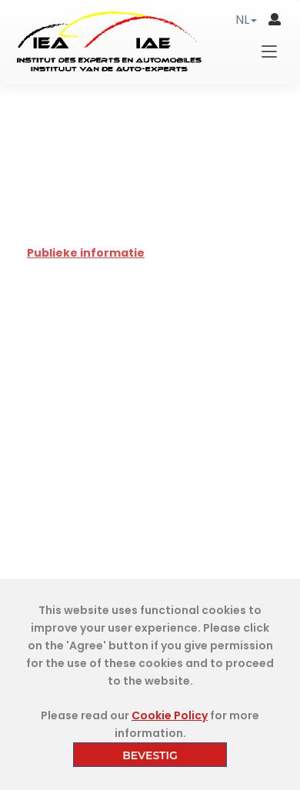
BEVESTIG (150, 755)
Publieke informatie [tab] (86, 253)
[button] (246, 19)
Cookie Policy (170, 715)
